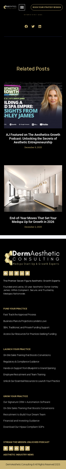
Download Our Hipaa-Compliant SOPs (23, 426)
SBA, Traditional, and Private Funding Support (26, 327)
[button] (22, 7)
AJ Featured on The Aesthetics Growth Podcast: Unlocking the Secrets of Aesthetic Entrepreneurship (33, 138)
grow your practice (15, 396)
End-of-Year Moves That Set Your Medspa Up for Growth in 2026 (33, 220)
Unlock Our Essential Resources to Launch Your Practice (31, 381)
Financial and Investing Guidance (21, 420)
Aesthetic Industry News (18, 454)
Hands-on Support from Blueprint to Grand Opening (29, 368)
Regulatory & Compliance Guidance (21, 361)
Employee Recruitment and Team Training (24, 374)
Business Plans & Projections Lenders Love (24, 321)
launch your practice (16, 349)
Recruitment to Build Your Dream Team (24, 414)
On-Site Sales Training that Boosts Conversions (27, 355)
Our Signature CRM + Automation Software (26, 402)
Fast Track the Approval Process (19, 314)
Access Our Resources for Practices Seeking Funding (29, 334)
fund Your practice (15, 308)
